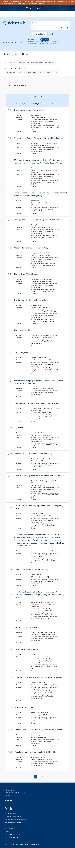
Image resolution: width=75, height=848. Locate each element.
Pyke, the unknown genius (26, 649)
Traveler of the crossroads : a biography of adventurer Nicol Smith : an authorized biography (40, 194)
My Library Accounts (13, 817)
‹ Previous (37, 97)
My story (18, 427)
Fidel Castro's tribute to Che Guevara (31, 569)
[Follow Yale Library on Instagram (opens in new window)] (8, 801)
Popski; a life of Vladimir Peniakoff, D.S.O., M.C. (35, 752)
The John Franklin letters (26, 627)
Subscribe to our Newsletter (16, 820)
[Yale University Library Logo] (37, 8)
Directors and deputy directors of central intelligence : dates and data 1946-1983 (38, 382)
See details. (41, 3)
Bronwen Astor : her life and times (29, 110)
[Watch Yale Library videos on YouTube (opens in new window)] (11, 801)
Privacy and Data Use (13, 835)
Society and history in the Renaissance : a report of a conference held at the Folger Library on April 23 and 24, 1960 (39, 594)
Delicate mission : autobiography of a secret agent (37, 403)
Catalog (44, 39)
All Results (32, 39)
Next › (46, 97)
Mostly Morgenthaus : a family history (31, 248)
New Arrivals (33, 46)
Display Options (22, 104)
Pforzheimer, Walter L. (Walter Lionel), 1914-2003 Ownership (30, 72)
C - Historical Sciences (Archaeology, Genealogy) (33, 62)
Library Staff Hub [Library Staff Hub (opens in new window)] (11, 838)
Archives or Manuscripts (38, 42)
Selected (53, 104)
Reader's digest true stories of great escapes (35, 454)
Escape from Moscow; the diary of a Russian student (38, 730)
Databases (32, 44)
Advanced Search (39, 34)
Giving (7, 832)
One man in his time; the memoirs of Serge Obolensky (38, 677)
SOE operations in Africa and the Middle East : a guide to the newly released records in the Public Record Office (39, 161)
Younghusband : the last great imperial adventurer (36, 220)
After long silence (23, 352)
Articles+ (55, 42)
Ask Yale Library (11, 813)
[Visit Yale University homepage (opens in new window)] (8, 807)
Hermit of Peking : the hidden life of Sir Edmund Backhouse (41, 476)
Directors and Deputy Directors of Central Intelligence (38, 138)
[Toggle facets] (65, 85)
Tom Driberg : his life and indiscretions (31, 300)
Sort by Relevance (39, 104)
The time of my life (22, 330)
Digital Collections (48, 44)
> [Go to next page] (42, 777)
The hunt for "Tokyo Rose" (26, 274)
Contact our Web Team (14, 823)
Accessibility (10, 828)
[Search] (50, 23)
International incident (24, 707)
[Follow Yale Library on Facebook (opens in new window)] (5, 801)
